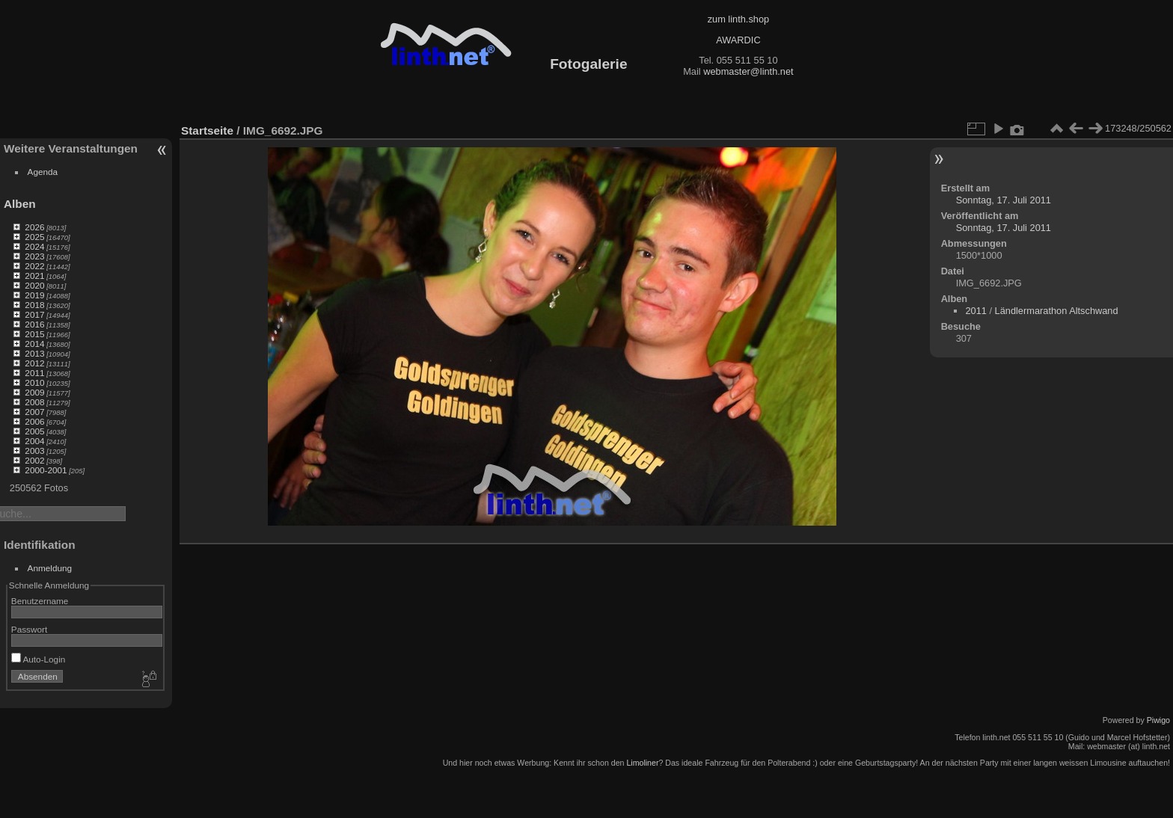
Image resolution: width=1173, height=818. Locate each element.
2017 (34, 314)
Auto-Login (38, 659)
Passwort (29, 629)
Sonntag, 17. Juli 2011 (1003, 200)
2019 (34, 295)
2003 (34, 450)
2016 (34, 324)
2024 (34, 246)
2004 (34, 441)
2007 (34, 411)
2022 (34, 266)
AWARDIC (738, 40)
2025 (34, 237)
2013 (34, 353)
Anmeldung (50, 568)
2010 (34, 382)
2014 (34, 343)
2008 (34, 402)
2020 (34, 285)
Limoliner (642, 762)
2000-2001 (46, 470)
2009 (34, 392)
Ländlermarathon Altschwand (1056, 310)
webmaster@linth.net (748, 71)
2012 (34, 363)
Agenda (43, 171)
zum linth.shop (739, 19)
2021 (34, 275)
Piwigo (1158, 720)
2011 (34, 373)
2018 (34, 305)
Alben (20, 203)
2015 (34, 334)
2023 (34, 256)
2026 (34, 227)
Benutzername (40, 601)
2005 (34, 431)
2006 (34, 421)
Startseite (207, 130)
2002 (34, 460)
